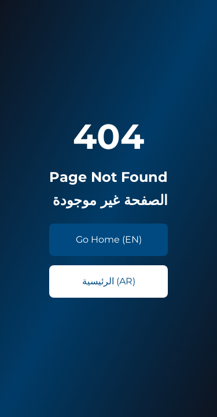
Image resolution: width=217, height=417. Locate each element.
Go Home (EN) (109, 239)
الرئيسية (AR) (108, 281)
